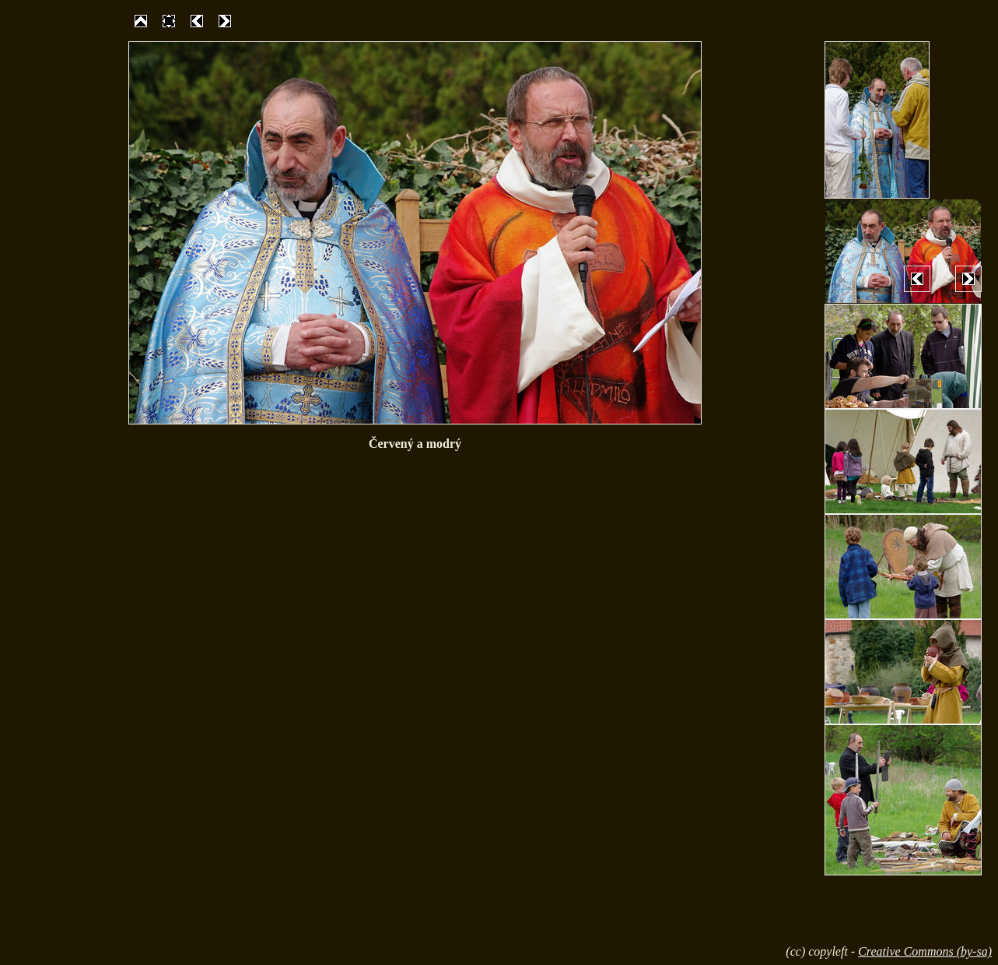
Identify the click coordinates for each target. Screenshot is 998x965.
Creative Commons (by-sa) (925, 951)
